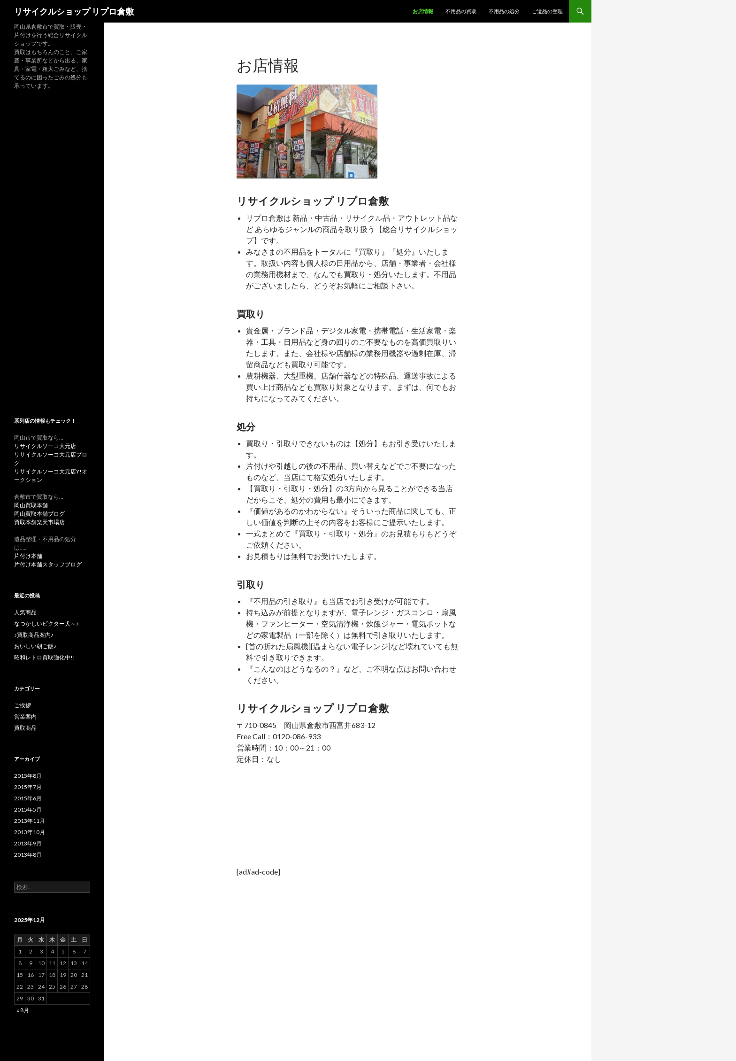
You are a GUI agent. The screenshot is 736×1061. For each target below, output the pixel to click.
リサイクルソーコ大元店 (45, 445)
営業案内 (25, 716)
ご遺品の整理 (547, 11)
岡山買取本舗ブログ (39, 513)
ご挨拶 (22, 705)
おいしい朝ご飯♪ (35, 646)
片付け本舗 (28, 555)
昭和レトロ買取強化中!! (44, 657)
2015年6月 (28, 798)
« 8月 (22, 1010)
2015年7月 (28, 786)
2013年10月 (29, 832)
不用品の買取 (460, 11)
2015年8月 (28, 775)
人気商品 (25, 612)
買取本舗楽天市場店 (39, 522)
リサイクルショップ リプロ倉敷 (74, 11)
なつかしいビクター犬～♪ (46, 623)
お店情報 (423, 11)
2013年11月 (29, 820)
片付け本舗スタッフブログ (48, 564)
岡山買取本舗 (31, 505)
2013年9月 (28, 843)
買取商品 (25, 727)
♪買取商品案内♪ (34, 634)
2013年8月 (28, 854)
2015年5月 (28, 809)
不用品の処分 (504, 11)
